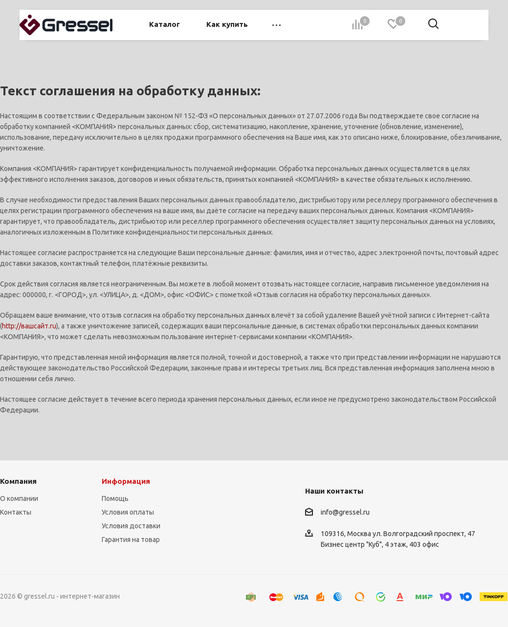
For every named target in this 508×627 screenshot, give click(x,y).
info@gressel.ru (345, 512)
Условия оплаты (128, 512)
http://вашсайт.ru (29, 326)
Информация (126, 481)
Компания (18, 481)
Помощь (115, 498)
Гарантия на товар (131, 539)
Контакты (15, 512)
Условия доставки (131, 526)
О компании (19, 498)
